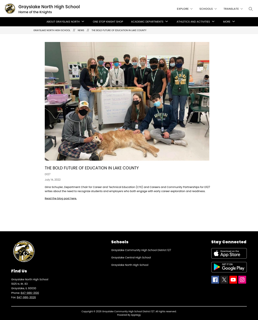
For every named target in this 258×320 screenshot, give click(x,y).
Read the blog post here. (61, 198)
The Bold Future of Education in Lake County (119, 30)
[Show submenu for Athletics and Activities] (193, 22)
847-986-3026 (26, 297)
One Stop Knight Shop (108, 22)
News (81, 30)
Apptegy (136, 315)
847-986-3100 (30, 293)
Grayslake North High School (51, 30)
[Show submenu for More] (226, 22)
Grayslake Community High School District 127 (141, 250)
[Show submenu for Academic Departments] (147, 22)
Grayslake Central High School (131, 257)
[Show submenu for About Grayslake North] (63, 22)
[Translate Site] (233, 9)
